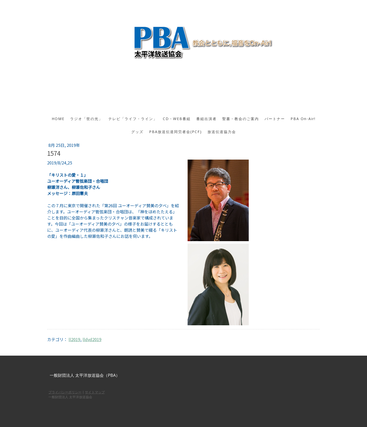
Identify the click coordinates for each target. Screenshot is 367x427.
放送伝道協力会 (221, 131)
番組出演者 (206, 118)
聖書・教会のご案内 (240, 118)
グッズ (137, 131)
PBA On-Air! (303, 118)
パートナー (275, 118)
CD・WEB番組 (177, 118)
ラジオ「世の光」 (86, 118)
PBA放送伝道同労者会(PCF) (175, 131)
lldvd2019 (92, 339)
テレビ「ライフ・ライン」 (132, 118)
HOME (58, 118)
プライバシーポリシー (65, 392)
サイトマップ (95, 392)
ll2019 (74, 339)
